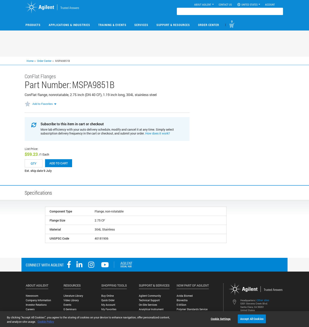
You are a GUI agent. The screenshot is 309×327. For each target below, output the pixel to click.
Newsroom (32, 295)
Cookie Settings (221, 319)
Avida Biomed (185, 295)
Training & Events (112, 25)
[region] (154, 319)
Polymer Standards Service (192, 309)
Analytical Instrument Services (151, 311)
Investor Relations (36, 304)
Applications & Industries (69, 25)
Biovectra (182, 300)
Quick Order (108, 300)
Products (33, 25)
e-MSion (181, 304)
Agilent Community (150, 295)
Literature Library (73, 295)
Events (67, 304)
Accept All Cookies (252, 319)
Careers (30, 309)
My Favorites (108, 309)
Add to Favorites (42, 103)
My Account (108, 304)
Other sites (263, 300)
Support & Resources (173, 25)
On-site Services (148, 304)
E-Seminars (70, 309)
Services (141, 25)
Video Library (71, 300)
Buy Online (107, 295)
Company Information (38, 300)
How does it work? (157, 133)
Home (30, 61)
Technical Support (149, 300)
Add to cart (58, 163)
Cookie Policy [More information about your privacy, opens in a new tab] (46, 322)
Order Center (208, 25)
